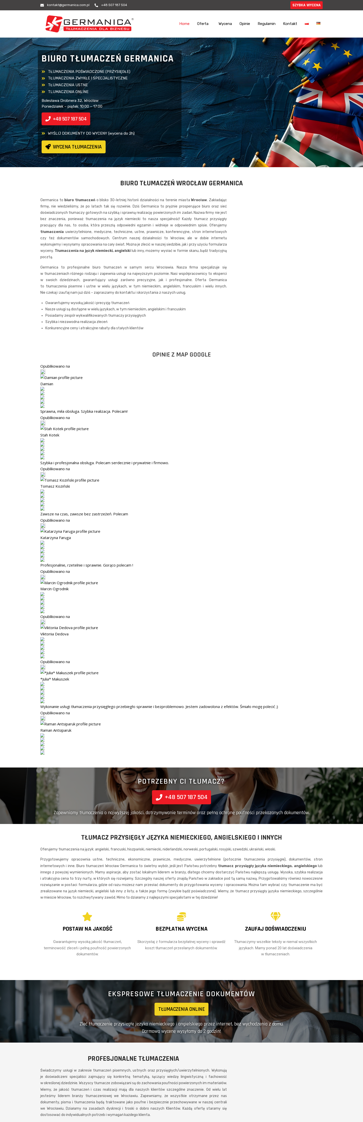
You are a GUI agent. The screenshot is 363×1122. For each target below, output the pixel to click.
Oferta (202, 23)
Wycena (225, 23)
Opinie (244, 23)
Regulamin (267, 23)
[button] (204, 23)
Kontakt (290, 23)
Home (184, 23)
